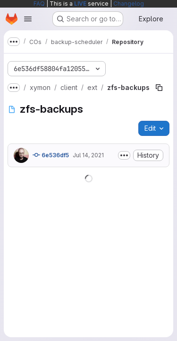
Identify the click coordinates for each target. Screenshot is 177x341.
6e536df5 (51, 155)
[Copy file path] (159, 87)
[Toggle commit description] (124, 155)
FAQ (39, 3)
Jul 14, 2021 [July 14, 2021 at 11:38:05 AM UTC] (88, 155)
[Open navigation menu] (27, 19)
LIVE (80, 3)
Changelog (128, 3)
